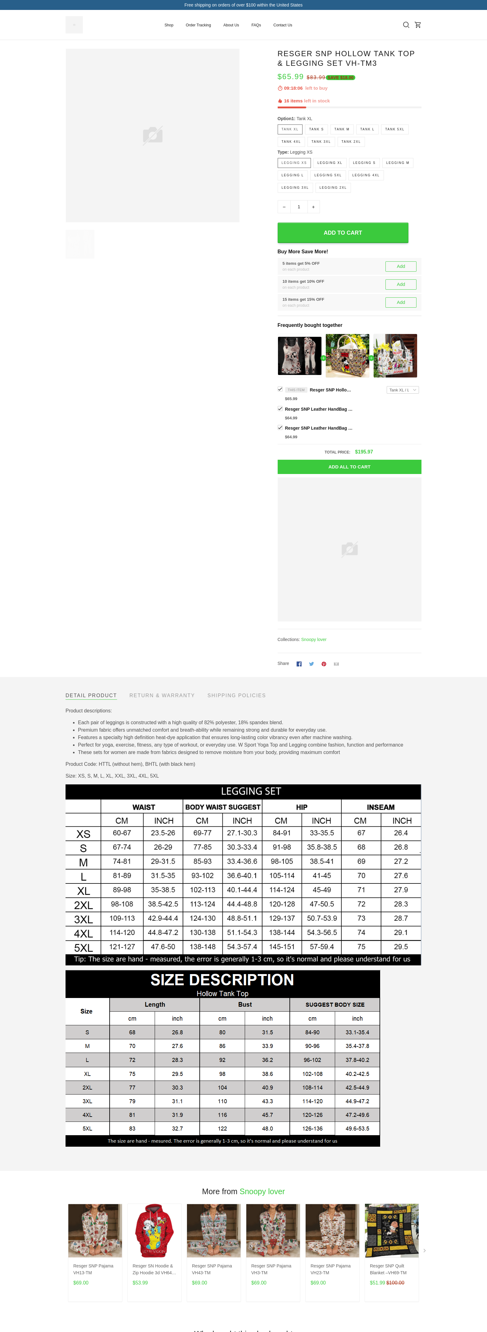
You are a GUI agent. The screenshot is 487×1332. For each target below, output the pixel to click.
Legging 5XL (328, 175)
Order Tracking (198, 25)
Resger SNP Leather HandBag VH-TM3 (319, 409)
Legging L (293, 175)
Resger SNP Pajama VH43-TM (212, 1269)
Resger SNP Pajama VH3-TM (271, 1269)
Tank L (367, 129)
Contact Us (282, 25)
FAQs (256, 25)
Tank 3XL (321, 141)
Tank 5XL (395, 129)
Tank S (316, 129)
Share (283, 663)
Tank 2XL (351, 141)
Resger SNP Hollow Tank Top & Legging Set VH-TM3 (331, 389)
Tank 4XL (291, 141)
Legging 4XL (366, 175)
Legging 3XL (295, 187)
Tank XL (304, 118)
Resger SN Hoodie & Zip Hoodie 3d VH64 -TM (154, 1270)
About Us (231, 25)
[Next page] (425, 1252)
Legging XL (330, 163)
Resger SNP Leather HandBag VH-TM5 (319, 428)
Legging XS (301, 152)
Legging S (364, 163)
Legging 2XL (333, 187)
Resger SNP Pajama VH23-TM (331, 1269)
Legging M (398, 163)
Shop (169, 25)
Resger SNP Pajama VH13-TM (93, 1269)
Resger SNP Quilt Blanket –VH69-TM (388, 1269)
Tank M (342, 129)
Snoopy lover (314, 639)
